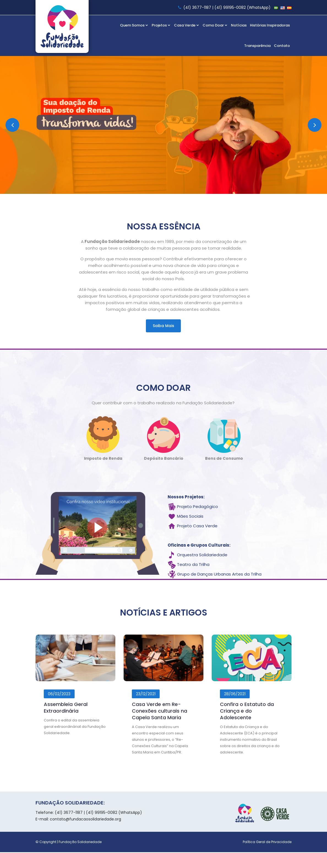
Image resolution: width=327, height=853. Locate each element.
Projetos (161, 25)
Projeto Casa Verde (197, 527)
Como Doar (215, 25)
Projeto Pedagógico (197, 507)
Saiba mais (163, 326)
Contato (282, 45)
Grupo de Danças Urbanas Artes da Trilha (219, 575)
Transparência (257, 45)
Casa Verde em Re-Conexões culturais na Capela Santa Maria (159, 712)
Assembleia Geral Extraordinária (66, 708)
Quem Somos (134, 25)
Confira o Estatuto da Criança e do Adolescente (247, 712)
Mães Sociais (190, 517)
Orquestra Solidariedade (202, 556)
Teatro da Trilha (193, 565)
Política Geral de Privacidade (267, 842)
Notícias (239, 25)
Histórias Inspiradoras (270, 25)
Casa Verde (186, 25)
